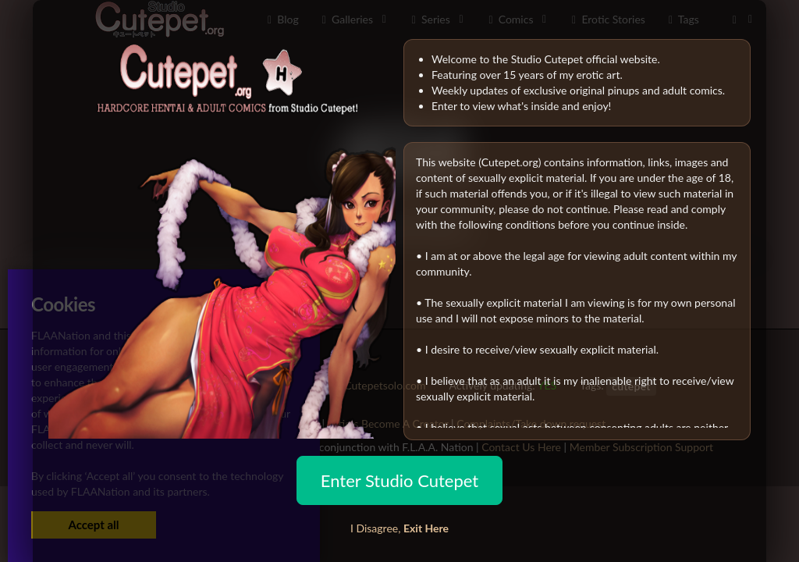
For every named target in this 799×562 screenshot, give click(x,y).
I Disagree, (399, 528)
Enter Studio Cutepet (399, 480)
